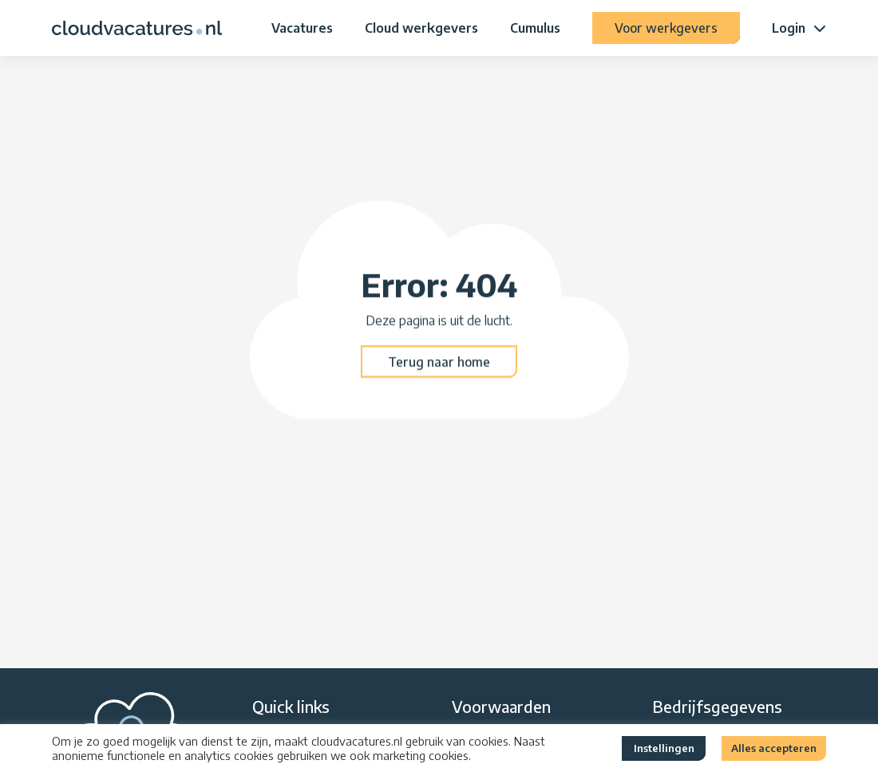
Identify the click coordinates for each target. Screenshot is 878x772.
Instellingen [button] (664, 748)
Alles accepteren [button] (774, 748)
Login (788, 28)
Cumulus (535, 28)
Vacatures (302, 28)
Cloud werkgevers (421, 28)
